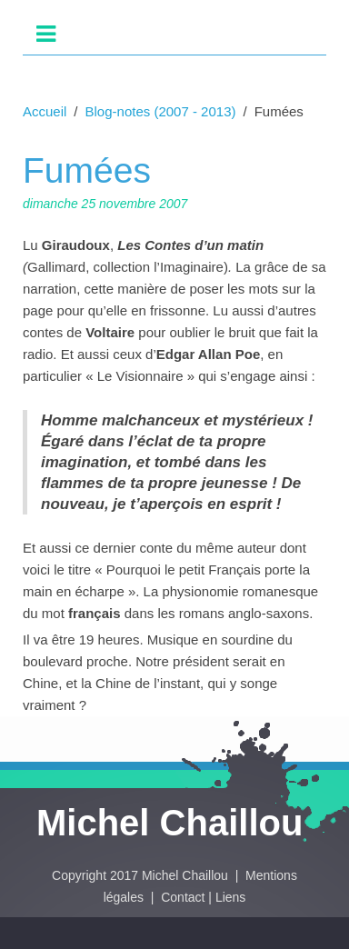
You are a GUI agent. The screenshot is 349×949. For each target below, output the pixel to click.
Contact (182, 897)
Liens (230, 897)
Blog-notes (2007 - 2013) (160, 111)
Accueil (44, 111)
